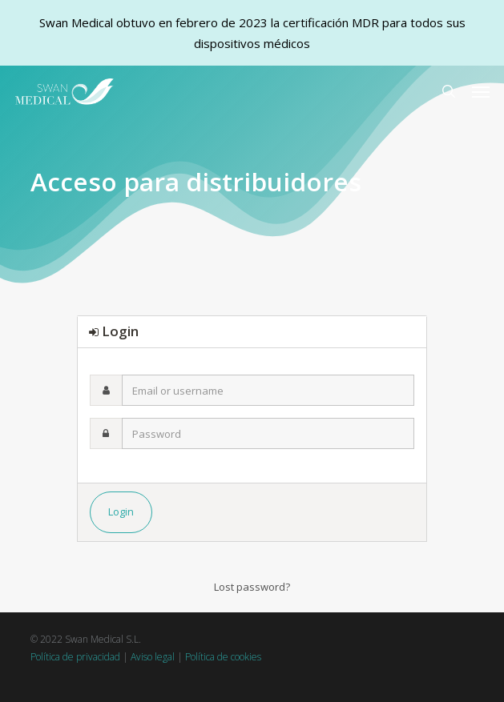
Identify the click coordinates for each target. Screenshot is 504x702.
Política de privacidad (75, 657)
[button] (481, 91)
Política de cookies (223, 657)
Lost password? (252, 587)
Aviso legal (153, 657)
